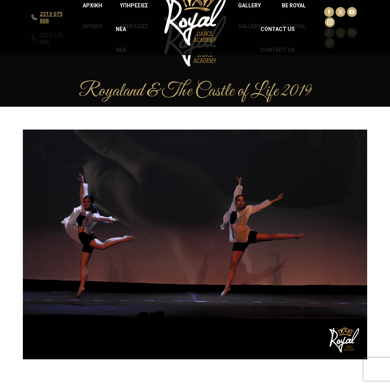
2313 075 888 (51, 38)
